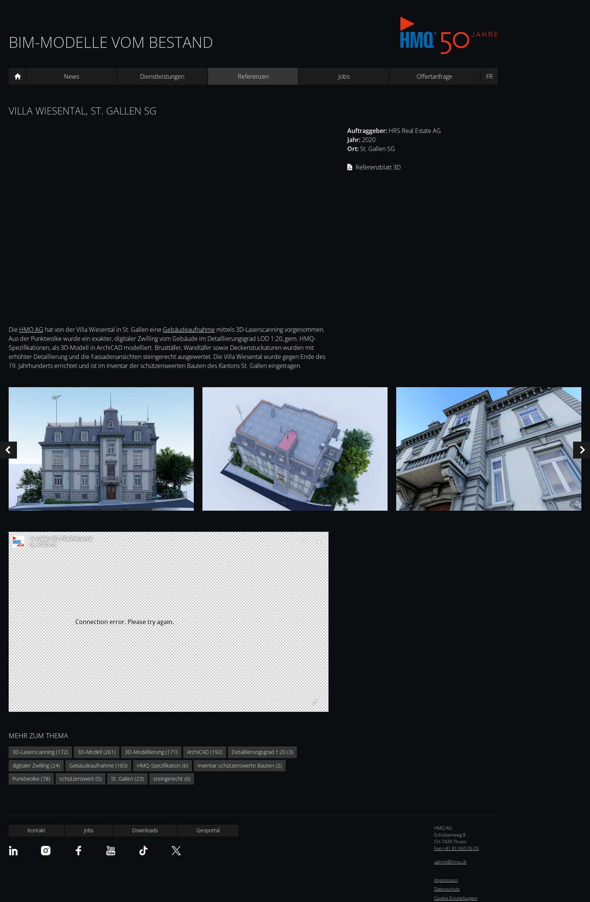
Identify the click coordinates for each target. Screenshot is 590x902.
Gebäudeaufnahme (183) (98, 765)
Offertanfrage (434, 76)
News (71, 76)
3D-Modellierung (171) (151, 751)
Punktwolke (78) (31, 778)
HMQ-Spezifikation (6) (162, 765)
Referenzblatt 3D (378, 167)
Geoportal (208, 830)
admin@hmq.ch (450, 862)
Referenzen (253, 76)
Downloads (145, 830)
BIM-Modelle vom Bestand (111, 42)
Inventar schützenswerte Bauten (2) (240, 765)
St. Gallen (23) (127, 778)
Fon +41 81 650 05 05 (456, 848)
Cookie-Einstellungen (455, 898)
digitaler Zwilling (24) (36, 765)
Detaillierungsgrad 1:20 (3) (262, 751)
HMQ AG (31, 329)
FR (489, 76)
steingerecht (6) (171, 778)
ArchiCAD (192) (204, 751)
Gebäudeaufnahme (189, 329)
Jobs (344, 76)
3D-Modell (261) (97, 751)
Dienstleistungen (162, 76)
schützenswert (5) (80, 778)
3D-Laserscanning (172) (40, 751)
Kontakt (36, 830)
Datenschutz (447, 889)
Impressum (446, 880)
